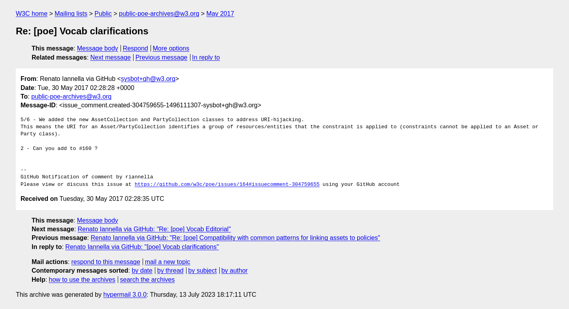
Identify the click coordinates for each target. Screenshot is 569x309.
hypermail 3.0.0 (124, 294)
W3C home (31, 13)
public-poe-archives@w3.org (159, 13)
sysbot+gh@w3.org (148, 78)
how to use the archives (82, 279)
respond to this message (105, 261)
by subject (202, 270)
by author (234, 270)
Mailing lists (71, 13)
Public (103, 13)
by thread (170, 270)
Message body (97, 48)
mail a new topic (167, 261)
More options (171, 48)
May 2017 (220, 13)
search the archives (147, 279)
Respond (135, 48)
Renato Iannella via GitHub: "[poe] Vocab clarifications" (142, 246)
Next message (110, 57)
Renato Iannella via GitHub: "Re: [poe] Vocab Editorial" (154, 229)
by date (142, 270)
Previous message (162, 57)
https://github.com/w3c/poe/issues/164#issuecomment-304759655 (227, 184)
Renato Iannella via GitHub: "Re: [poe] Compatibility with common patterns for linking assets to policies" (235, 237)
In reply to (206, 57)
